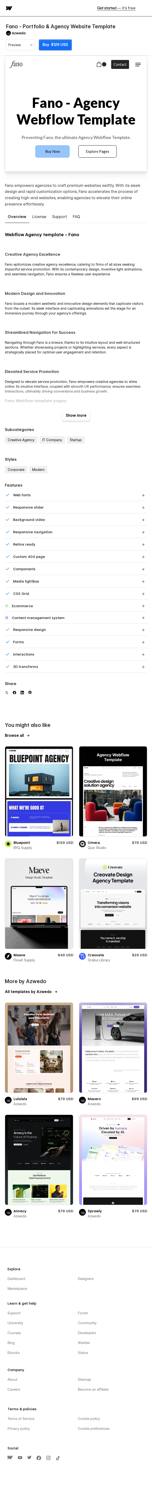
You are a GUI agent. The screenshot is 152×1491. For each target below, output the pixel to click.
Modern (38, 470)
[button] (145, 8)
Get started (116, 8)
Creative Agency (21, 440)
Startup (76, 440)
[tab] (17, 217)
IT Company (52, 440)
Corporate (16, 470)
